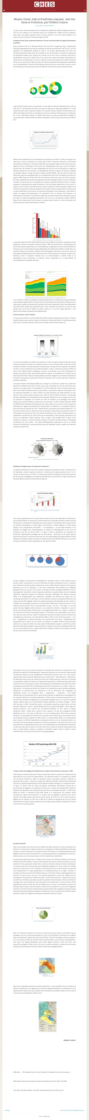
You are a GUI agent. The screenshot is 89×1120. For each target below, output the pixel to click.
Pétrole (7, 1110)
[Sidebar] (4, 10)
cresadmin (51, 25)
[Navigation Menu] (85, 10)
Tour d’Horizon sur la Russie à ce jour (72, 1110)
